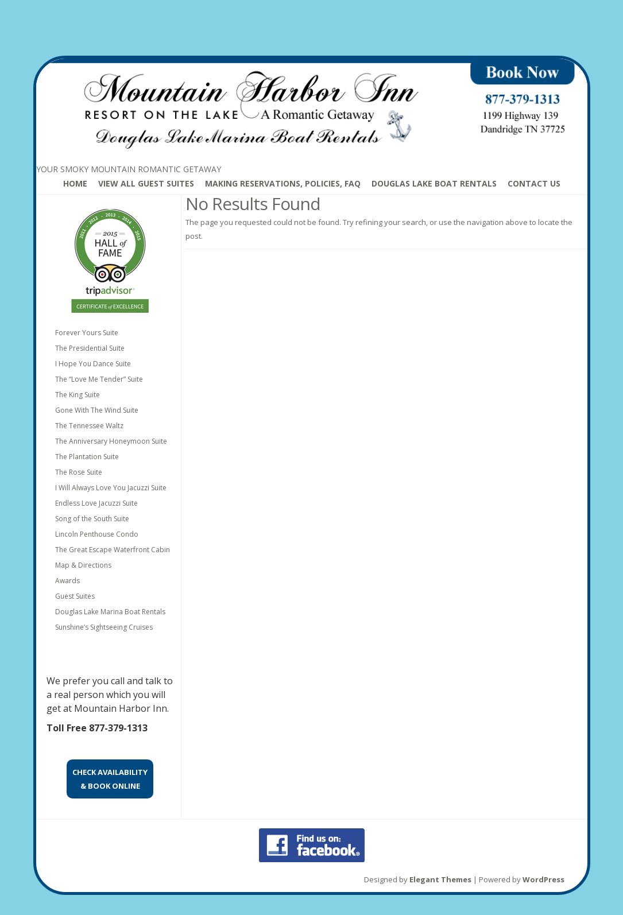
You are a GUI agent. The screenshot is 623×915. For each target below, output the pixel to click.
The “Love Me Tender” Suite (99, 379)
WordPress (543, 879)
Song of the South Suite (92, 519)
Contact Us (534, 183)
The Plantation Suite (87, 457)
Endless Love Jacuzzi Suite (96, 503)
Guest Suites (75, 596)
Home (75, 183)
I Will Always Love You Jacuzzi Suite (111, 488)
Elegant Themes (440, 879)
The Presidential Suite (90, 348)
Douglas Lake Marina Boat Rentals (110, 612)
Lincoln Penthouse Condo (96, 534)
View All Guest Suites (146, 183)
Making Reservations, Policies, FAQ (283, 183)
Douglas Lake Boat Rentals (434, 183)
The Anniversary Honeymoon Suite (111, 441)
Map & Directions (83, 565)
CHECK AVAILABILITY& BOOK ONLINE (110, 779)
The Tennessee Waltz (89, 426)
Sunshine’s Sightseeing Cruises (104, 627)
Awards (67, 581)
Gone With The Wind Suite (96, 410)
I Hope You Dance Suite (93, 364)
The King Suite (77, 395)
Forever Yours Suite (86, 333)
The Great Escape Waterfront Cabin (112, 550)
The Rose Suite (78, 472)
